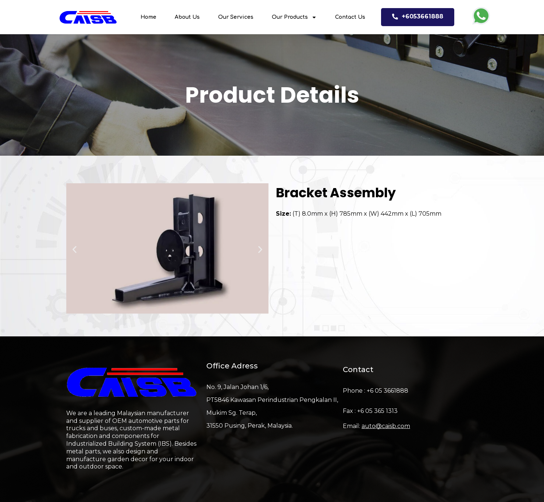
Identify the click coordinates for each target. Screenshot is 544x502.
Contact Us (350, 17)
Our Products (294, 17)
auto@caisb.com (386, 426)
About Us (187, 17)
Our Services (235, 17)
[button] (74, 249)
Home (148, 17)
